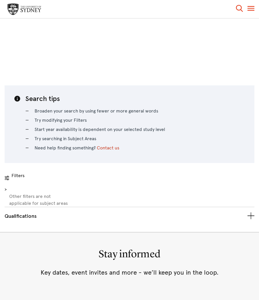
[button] (239, 9)
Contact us (108, 148)
